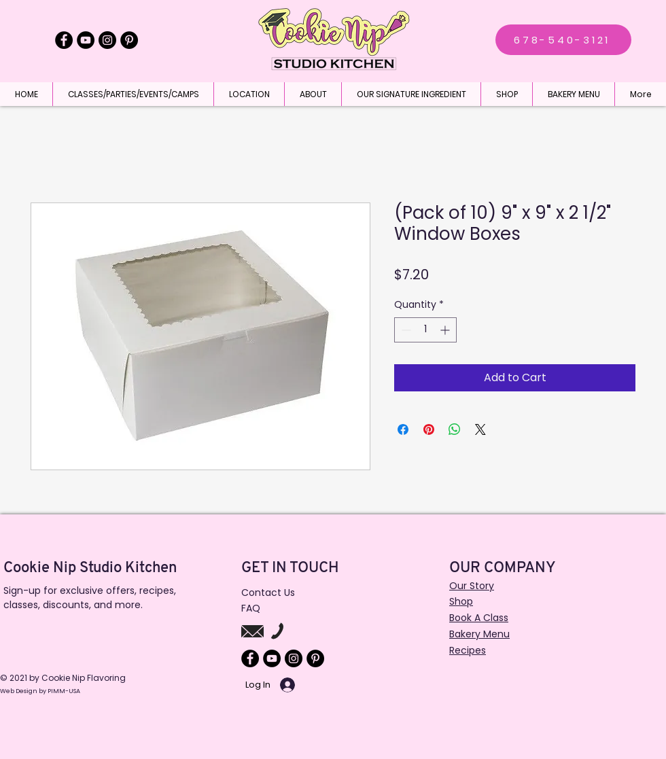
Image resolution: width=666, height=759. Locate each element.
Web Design (19, 691)
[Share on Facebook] (403, 429)
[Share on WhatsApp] (454, 429)
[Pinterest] (129, 40)
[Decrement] (404, 330)
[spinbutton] (425, 330)
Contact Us (268, 592)
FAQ (250, 608)
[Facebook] (64, 40)
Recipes (467, 650)
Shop (461, 601)
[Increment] (446, 330)
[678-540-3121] (563, 39)
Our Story (471, 586)
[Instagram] (107, 40)
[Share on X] (480, 429)
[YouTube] (85, 40)
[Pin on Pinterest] (429, 429)
